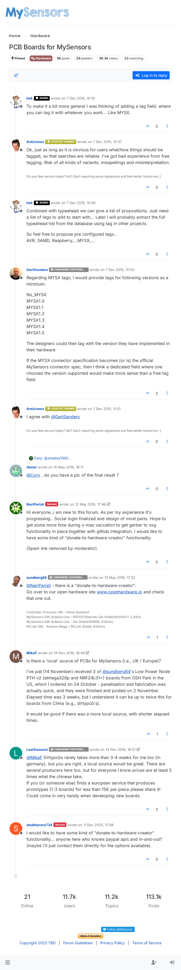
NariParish (35, 504)
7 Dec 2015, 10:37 (107, 142)
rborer (31, 467)
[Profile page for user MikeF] (16, 656)
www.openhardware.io (119, 591)
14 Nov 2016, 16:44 (69, 653)
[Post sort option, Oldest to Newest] (16, 75)
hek (29, 98)
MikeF (31, 653)
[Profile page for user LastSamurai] (16, 753)
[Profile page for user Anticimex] (16, 145)
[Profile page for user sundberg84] (16, 581)
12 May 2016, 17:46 (90, 504)
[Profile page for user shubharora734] (16, 828)
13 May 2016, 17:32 (120, 577)
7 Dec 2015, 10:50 (120, 270)
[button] (7, 962)
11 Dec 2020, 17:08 (98, 825)
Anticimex (35, 142)
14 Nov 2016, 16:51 (120, 749)
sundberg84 (36, 577)
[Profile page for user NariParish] (16, 508)
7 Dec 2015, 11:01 (106, 409)
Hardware (41, 58)
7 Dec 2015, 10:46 (81, 203)
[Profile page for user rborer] (16, 470)
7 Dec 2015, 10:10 (81, 98)
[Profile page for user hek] (16, 102)
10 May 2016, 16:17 (69, 467)
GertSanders (37, 270)
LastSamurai (37, 749)
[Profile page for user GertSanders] (16, 273)
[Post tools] (167, 126)
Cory (38, 458)
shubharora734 (39, 825)
